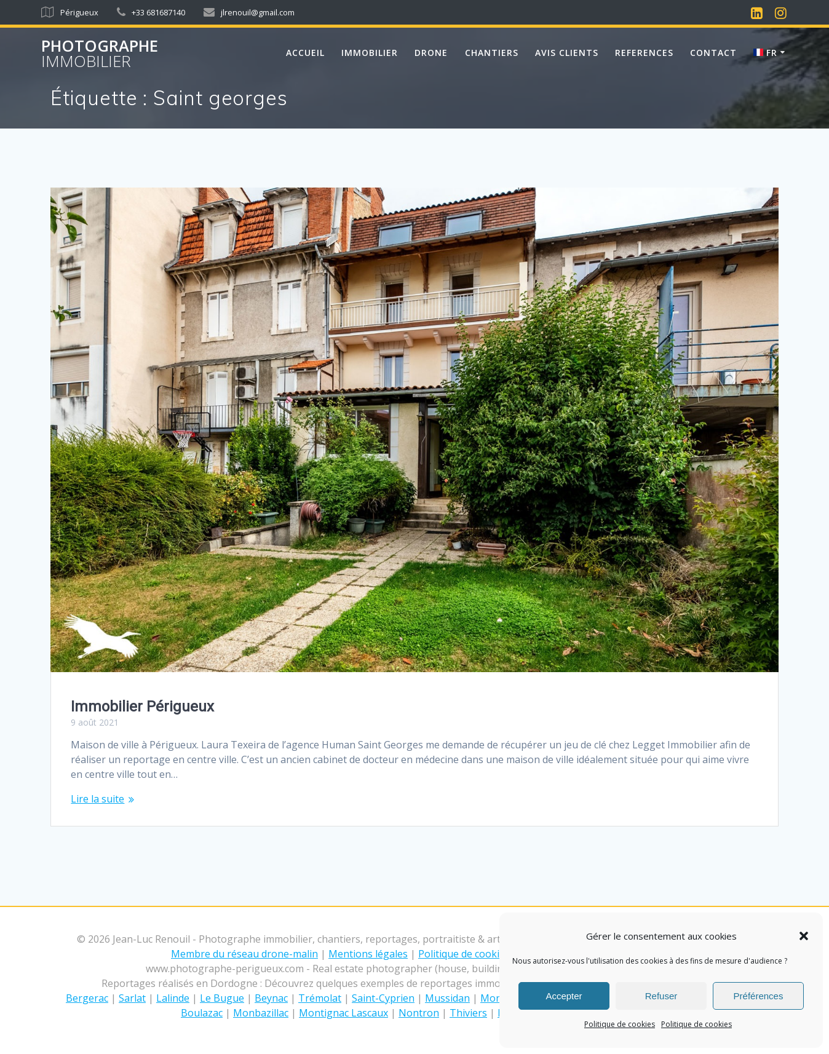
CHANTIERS (491, 52)
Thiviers (468, 1013)
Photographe (99, 53)
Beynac (271, 998)
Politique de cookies (619, 1024)
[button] (804, 936)
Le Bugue (222, 998)
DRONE (431, 52)
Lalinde (172, 998)
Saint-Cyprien (383, 998)
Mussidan (447, 998)
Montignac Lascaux (343, 1013)
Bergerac (87, 998)
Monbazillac (260, 1013)
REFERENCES (644, 52)
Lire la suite (97, 799)
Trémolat (319, 998)
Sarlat (132, 998)
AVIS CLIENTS (566, 52)
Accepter (563, 996)
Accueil (305, 52)
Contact (713, 52)
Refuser (661, 996)
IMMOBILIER (369, 52)
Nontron (419, 1013)
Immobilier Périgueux (142, 706)
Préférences (758, 996)
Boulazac (202, 1013)
